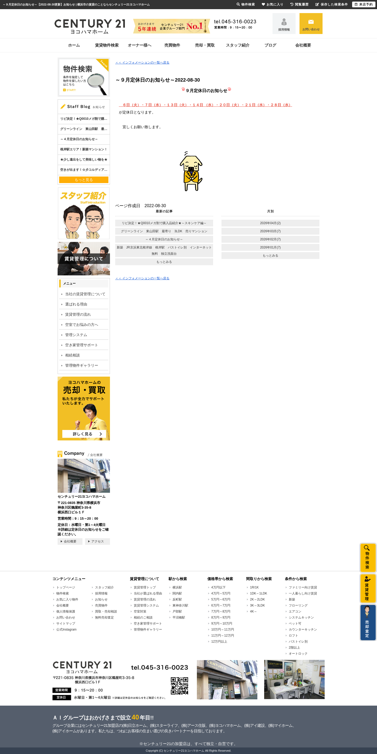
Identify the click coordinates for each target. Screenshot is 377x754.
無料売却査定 (104, 617)
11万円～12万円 (222, 635)
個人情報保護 (65, 611)
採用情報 (284, 29)
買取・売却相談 (106, 611)
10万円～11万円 (222, 629)
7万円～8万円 (220, 611)
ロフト (293, 635)
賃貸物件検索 (107, 45)
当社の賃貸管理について (85, 294)
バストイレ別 (298, 641)
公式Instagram (66, 629)
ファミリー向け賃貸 (303, 587)
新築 (292, 599)
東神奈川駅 (180, 605)
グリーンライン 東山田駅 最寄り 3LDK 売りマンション (164, 231)
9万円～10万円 (221, 623)
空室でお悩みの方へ (81, 324)
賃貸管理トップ (145, 587)
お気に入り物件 (67, 599)
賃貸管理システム (146, 605)
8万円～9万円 (220, 617)
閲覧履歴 (299, 4)
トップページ (65, 587)
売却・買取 (205, 45)
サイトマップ (65, 623)
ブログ (270, 45)
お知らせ (101, 599)
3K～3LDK (257, 605)
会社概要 (303, 45)
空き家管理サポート (81, 345)
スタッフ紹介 (238, 45)
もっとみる (164, 262)
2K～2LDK (257, 599)
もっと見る (84, 180)
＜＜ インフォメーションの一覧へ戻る (142, 62)
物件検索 (62, 593)
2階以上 (294, 647)
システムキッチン (301, 617)
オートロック (298, 653)
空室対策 (140, 611)
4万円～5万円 (220, 593)
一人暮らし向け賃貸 (303, 593)
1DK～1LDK (258, 593)
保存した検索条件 (331, 4)
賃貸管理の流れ (78, 314)
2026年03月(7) (270, 231)
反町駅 (177, 599)
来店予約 (364, 4)
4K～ (253, 611)
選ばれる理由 (76, 304)
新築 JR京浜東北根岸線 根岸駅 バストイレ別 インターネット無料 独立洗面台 (164, 251)
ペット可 (295, 623)
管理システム (76, 335)
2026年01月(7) (270, 247)
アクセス (97, 541)
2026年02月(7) (270, 239)
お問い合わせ (311, 29)
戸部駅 (177, 611)
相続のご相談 (143, 617)
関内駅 (177, 593)
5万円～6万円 (220, 599)
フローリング (298, 605)
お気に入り (273, 4)
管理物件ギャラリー (81, 365)
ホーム (74, 45)
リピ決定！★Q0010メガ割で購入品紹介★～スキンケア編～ (164, 223)
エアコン (295, 611)
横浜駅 (177, 587)
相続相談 (72, 355)
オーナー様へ (139, 45)
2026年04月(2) (270, 223)
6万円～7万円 (220, 605)
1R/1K (254, 587)
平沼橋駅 (179, 617)
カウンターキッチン (303, 629)
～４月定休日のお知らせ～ (164, 239)
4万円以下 (218, 587)
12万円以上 (219, 641)
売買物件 (172, 45)
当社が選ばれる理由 (148, 593)
